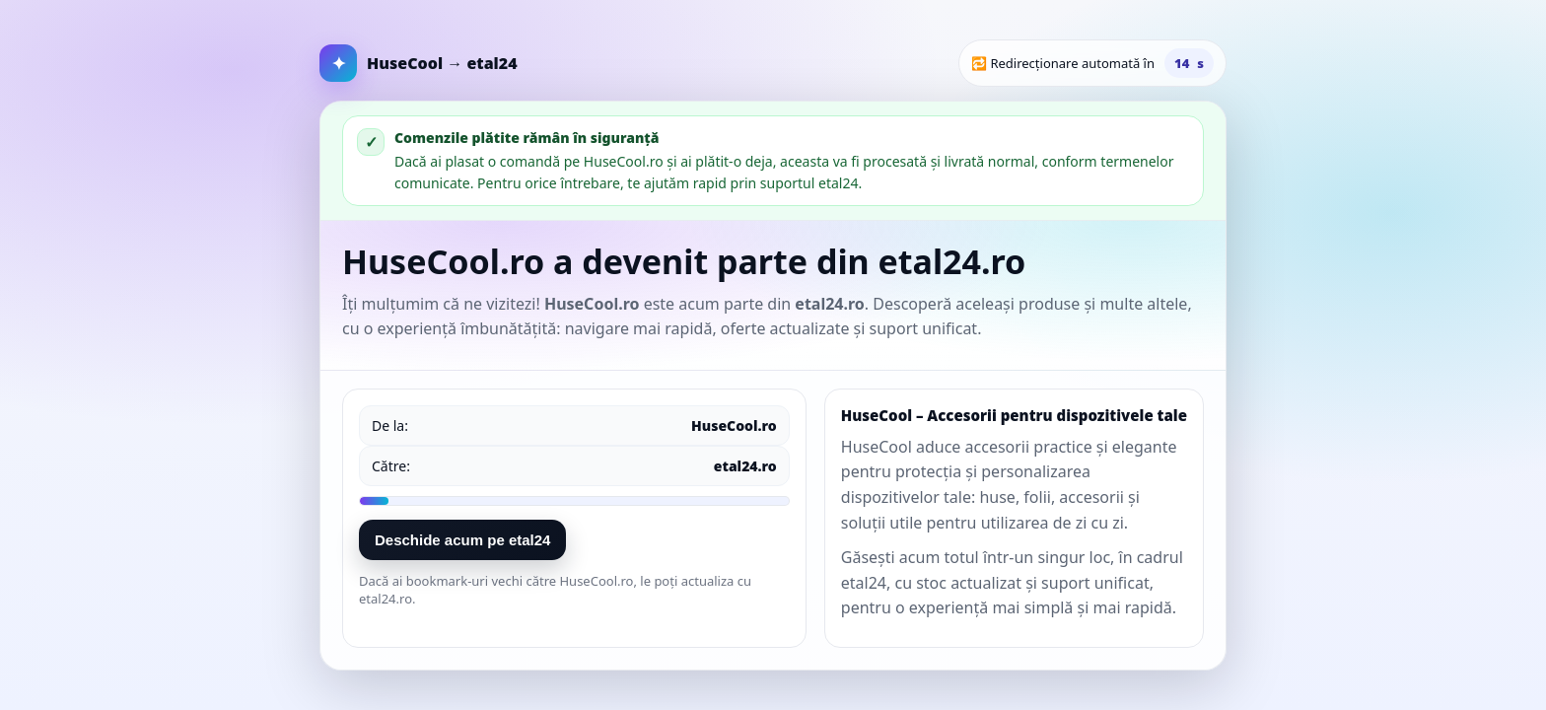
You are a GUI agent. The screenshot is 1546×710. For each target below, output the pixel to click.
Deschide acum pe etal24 (462, 540)
